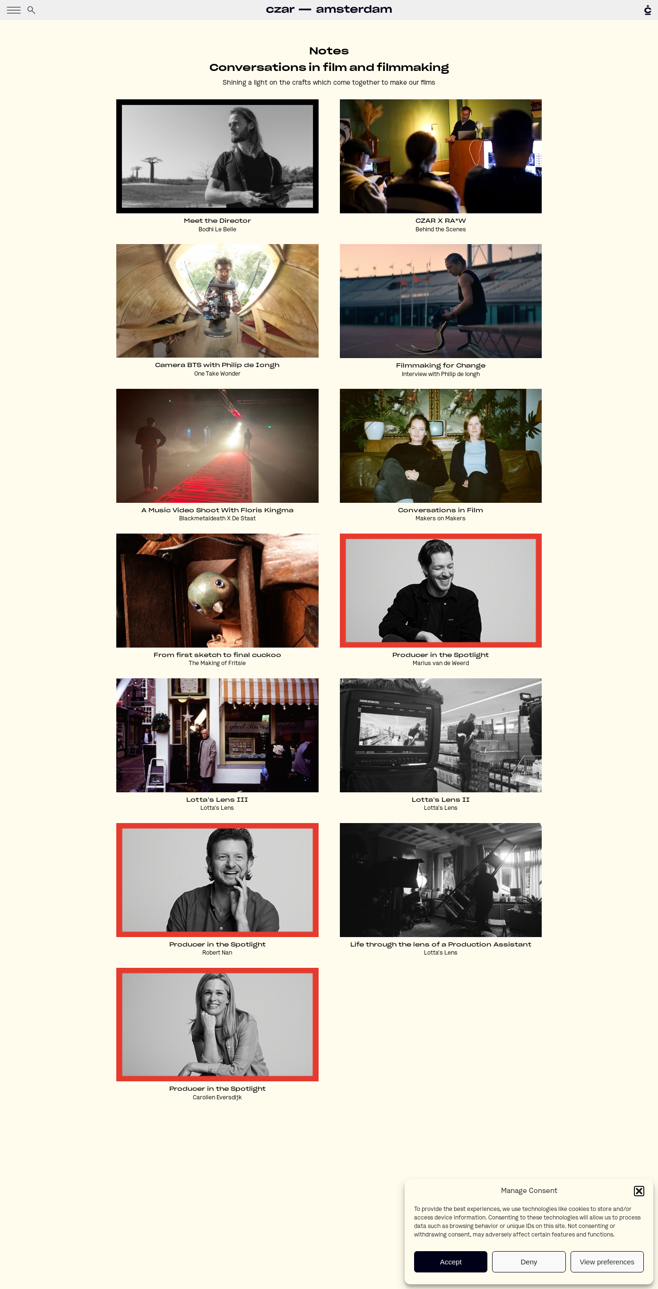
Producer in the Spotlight (440, 655)
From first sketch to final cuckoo (217, 655)
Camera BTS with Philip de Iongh (217, 365)
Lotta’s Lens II (441, 800)
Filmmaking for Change (440, 365)
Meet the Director (217, 221)
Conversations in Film (440, 510)
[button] (639, 1191)
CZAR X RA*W (441, 221)
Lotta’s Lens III (217, 800)
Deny (528, 1262)
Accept (451, 1262)
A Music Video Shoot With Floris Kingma (217, 510)
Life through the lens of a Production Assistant (440, 944)
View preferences (607, 1262)
